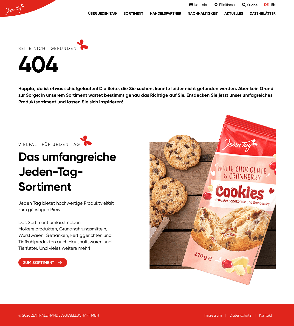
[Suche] (249, 5)
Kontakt (265, 315)
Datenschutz (240, 315)
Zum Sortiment (38, 262)
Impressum (213, 315)
